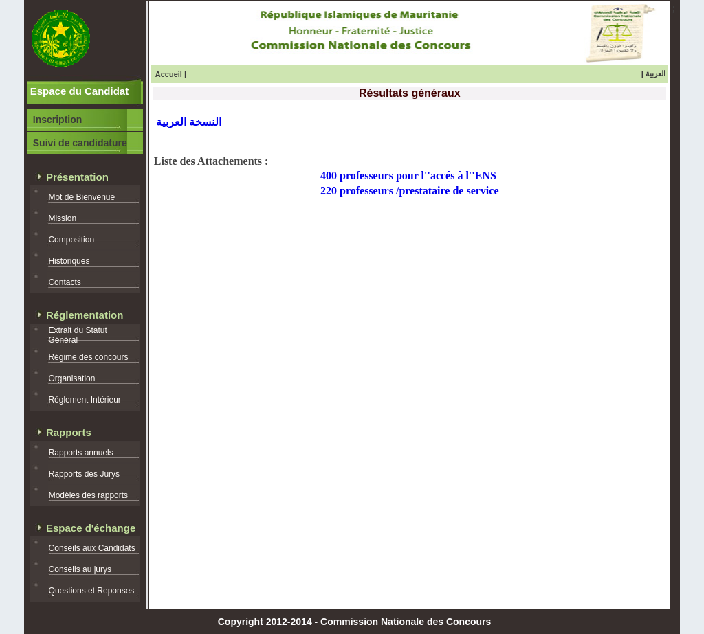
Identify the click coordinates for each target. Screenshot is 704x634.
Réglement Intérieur (84, 400)
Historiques (68, 261)
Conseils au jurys (80, 569)
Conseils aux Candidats (92, 548)
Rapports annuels (81, 452)
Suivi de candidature (80, 142)
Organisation (71, 378)
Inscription (57, 119)
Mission (62, 218)
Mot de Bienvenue (81, 197)
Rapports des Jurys (84, 474)
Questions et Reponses (92, 591)
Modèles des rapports (88, 495)
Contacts (64, 282)
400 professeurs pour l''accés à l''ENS (408, 175)
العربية (656, 73)
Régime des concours (88, 357)
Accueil (168, 74)
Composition (71, 240)
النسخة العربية (188, 122)
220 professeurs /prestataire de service (409, 190)
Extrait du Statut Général (77, 335)
